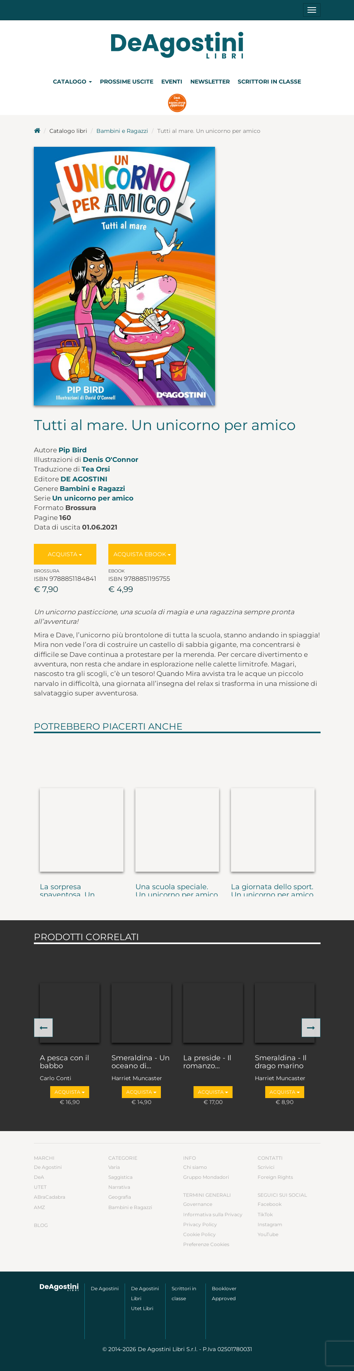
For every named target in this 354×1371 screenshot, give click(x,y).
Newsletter (210, 81)
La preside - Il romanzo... (207, 1062)
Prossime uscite (126, 81)
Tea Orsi (96, 469)
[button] (43, 1027)
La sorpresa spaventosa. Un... (70, 891)
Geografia (119, 1197)
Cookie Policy (199, 1234)
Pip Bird (73, 450)
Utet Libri (142, 1308)
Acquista (65, 554)
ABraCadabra (49, 1197)
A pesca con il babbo (64, 1062)
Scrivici (266, 1167)
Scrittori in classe (269, 81)
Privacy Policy (200, 1224)
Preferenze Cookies (206, 1244)
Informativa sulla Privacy (213, 1214)
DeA (39, 1177)
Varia (114, 1167)
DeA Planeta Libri (177, 45)
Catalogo (72, 81)
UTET (40, 1187)
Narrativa (119, 1187)
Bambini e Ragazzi (122, 130)
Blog (41, 1225)
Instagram (270, 1224)
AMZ (39, 1207)
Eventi (171, 81)
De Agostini (84, 479)
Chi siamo (195, 1167)
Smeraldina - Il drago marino (281, 1062)
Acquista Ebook (142, 554)
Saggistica (120, 1177)
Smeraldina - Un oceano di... (140, 1062)
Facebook (270, 1204)
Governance (197, 1204)
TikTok (265, 1214)
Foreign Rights (275, 1177)
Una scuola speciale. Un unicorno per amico (176, 891)
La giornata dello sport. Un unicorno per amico (272, 891)
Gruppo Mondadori (206, 1177)
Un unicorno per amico (92, 498)
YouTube (268, 1234)
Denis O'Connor (110, 459)
